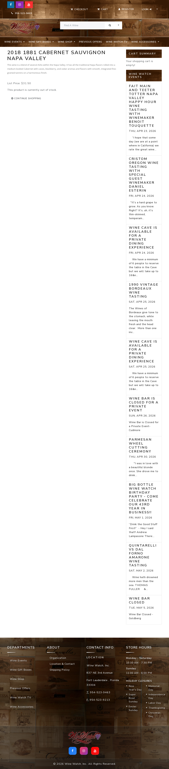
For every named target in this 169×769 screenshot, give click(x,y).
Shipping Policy (60, 670)
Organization (58, 658)
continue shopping (26, 98)
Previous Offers (90, 41)
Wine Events (18, 660)
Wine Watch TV (116, 41)
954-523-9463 (21, 13)
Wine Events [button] (13, 41)
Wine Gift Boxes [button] (40, 41)
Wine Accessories (22, 707)
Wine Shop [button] (65, 41)
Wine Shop (17, 679)
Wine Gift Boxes (21, 670)
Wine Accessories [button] (144, 41)
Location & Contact (62, 664)
